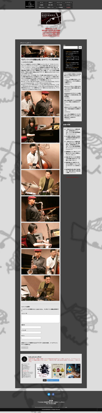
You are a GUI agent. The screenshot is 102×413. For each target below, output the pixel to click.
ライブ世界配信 (59, 7)
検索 (64, 45)
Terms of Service (62, 408)
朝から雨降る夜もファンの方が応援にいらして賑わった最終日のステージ (72, 102)
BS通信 (41, 5)
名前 (23, 326)
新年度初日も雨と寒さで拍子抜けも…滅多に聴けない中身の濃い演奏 (73, 171)
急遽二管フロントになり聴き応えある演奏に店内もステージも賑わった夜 (73, 158)
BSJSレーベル (50, 7)
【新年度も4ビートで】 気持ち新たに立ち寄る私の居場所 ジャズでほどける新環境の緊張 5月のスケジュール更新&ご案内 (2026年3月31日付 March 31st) (51, 32)
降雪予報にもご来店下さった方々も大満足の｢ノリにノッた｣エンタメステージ (73, 164)
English (68, 7)
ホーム (41, 2)
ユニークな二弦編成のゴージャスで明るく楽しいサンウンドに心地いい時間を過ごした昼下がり (72, 115)
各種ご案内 (50, 5)
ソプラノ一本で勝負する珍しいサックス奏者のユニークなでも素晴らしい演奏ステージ (72, 81)
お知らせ (50, 2)
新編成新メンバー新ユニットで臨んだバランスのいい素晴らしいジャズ (73, 153)
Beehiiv (77, 165)
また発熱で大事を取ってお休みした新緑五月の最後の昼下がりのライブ (73, 137)
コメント (24, 313)
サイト (23, 337)
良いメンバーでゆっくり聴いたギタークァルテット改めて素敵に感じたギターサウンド (72, 88)
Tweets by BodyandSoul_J (72, 177)
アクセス (68, 5)
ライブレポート (68, 2)
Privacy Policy (55, 408)
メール (23, 331)
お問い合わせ (41, 7)
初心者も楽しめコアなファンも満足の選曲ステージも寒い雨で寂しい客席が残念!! (72, 95)
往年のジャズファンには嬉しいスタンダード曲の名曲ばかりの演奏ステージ (72, 108)
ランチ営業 (59, 5)
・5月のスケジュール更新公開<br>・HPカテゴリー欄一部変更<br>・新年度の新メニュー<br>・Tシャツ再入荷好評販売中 (73, 145)
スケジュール (59, 2)
